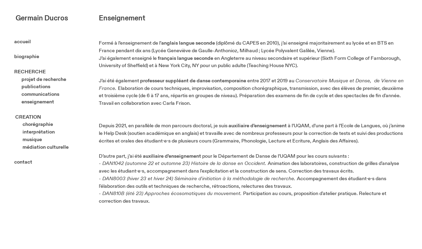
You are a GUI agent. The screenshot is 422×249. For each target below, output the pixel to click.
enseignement (37, 102)
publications (35, 86)
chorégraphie (38, 124)
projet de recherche (43, 79)
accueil (29, 41)
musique (32, 139)
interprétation (39, 132)
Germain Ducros (42, 18)
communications (41, 94)
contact (23, 162)
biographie (26, 56)
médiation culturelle (45, 147)
